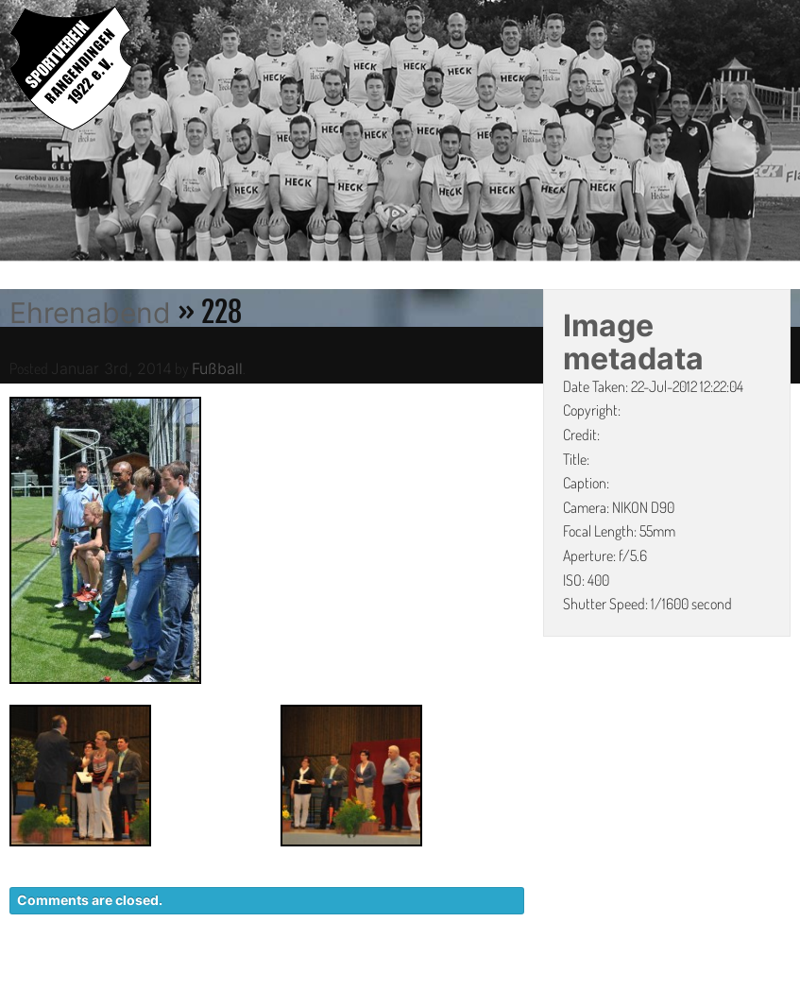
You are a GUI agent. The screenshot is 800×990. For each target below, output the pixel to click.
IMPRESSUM (682, 980)
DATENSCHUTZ (560, 980)
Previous (14, 133)
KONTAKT (446, 980)
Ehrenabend (90, 313)
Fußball (217, 368)
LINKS (769, 980)
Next (786, 133)
